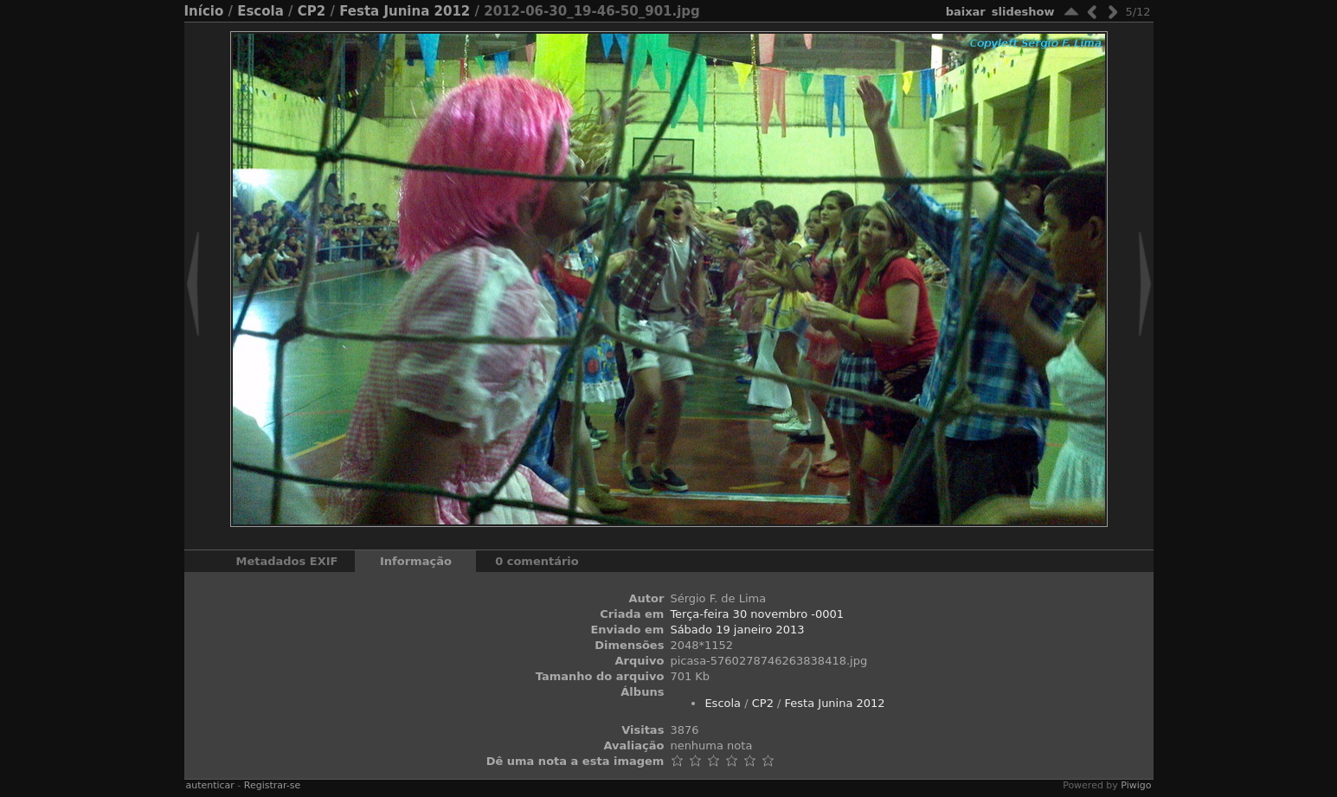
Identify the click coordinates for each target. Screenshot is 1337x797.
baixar (966, 11)
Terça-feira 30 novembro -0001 (757, 613)
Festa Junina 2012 (404, 11)
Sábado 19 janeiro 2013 (737, 629)
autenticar (210, 785)
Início (204, 11)
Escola (260, 11)
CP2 (311, 11)
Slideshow (1023, 11)
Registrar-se (272, 785)
